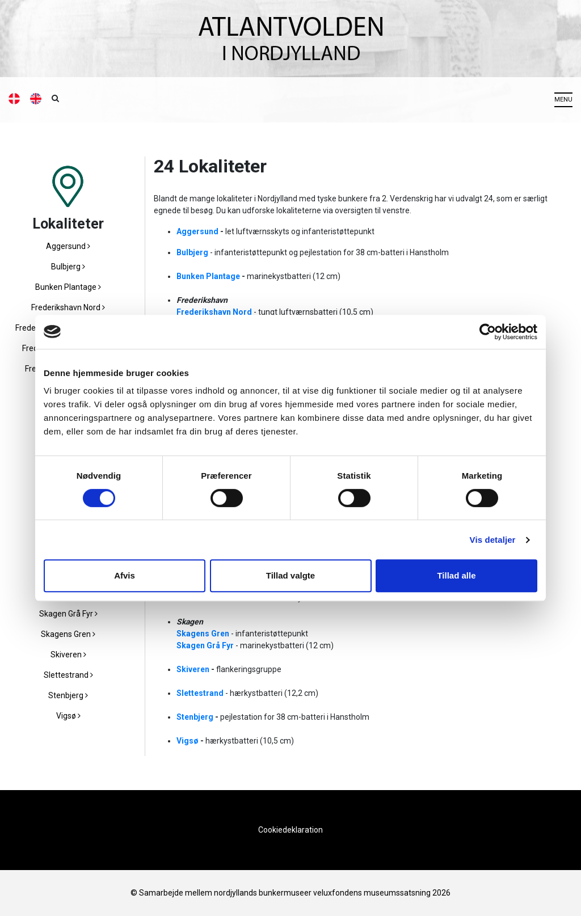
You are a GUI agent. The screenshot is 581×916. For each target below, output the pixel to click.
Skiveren (68, 654)
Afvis (124, 575)
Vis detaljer (493, 539)
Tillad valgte (290, 575)
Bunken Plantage (68, 287)
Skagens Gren (68, 634)
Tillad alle (456, 575)
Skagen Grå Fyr (68, 613)
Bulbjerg (68, 266)
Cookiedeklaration (290, 829)
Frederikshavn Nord (68, 307)
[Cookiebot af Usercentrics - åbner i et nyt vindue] (487, 331)
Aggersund (68, 246)
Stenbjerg (68, 695)
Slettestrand (68, 674)
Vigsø (68, 715)
